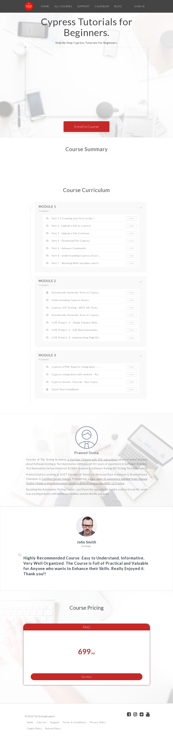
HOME (44, 6)
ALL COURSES (62, 6)
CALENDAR (101, 6)
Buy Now (86, 674)
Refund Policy (53, 729)
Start (132, 218)
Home (30, 723)
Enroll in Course (86, 126)
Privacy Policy (98, 723)
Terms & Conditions (74, 723)
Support (54, 723)
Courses (42, 723)
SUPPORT (82, 6)
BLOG (117, 6)
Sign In (139, 6)
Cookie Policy (34, 729)
